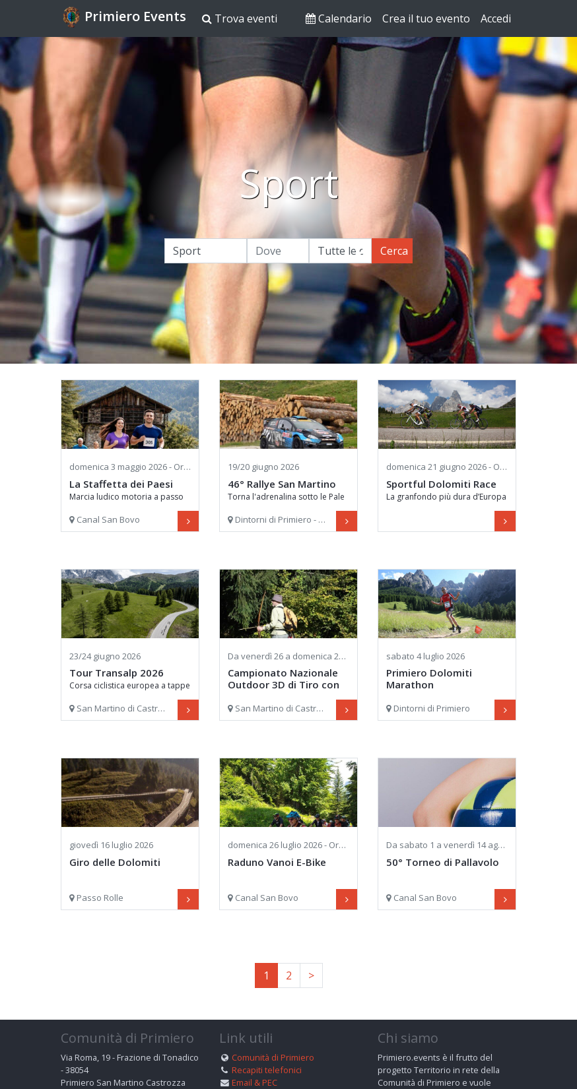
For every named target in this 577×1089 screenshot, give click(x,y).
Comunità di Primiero (273, 1057)
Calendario (339, 18)
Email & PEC (254, 1082)
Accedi (496, 18)
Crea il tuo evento (426, 18)
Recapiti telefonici (267, 1070)
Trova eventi (239, 18)
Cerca (394, 251)
